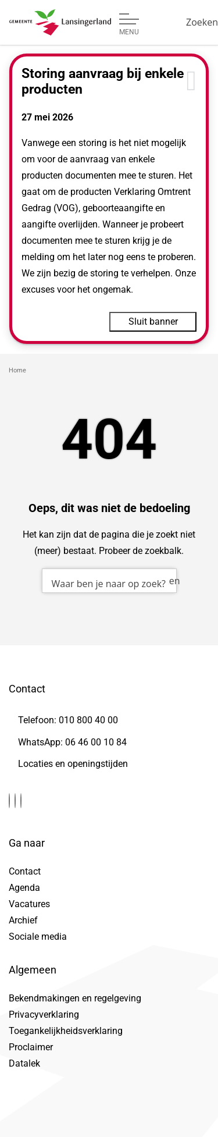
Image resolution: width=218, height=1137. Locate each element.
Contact (25, 871)
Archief (23, 920)
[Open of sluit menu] (129, 24)
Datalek (24, 1063)
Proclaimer (31, 1047)
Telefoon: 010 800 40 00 (68, 720)
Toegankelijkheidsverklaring (66, 1030)
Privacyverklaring (44, 1014)
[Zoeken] (202, 22)
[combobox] (109, 580)
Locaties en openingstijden (73, 763)
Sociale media (38, 936)
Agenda (24, 887)
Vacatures (29, 903)
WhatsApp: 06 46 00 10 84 (72, 742)
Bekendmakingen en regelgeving (75, 998)
